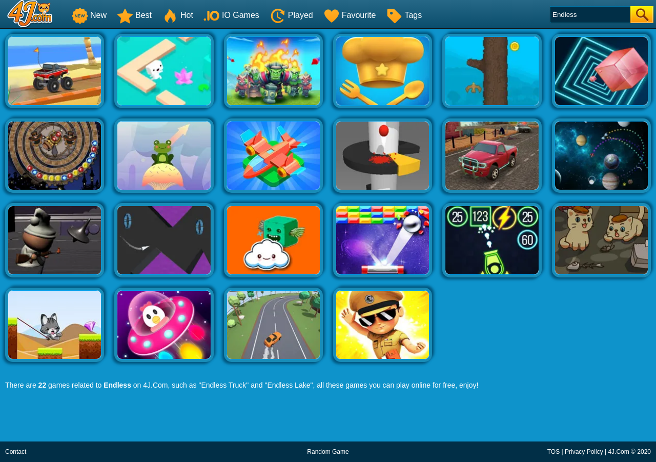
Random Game (327, 451)
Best (134, 15)
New (89, 15)
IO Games (231, 15)
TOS (553, 451)
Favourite (349, 15)
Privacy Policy (584, 451)
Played (291, 15)
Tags (404, 15)
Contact (15, 451)
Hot (177, 15)
